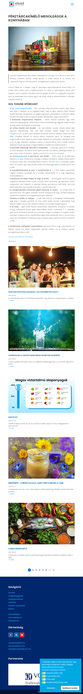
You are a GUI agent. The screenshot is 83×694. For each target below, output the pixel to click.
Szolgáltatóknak (15, 599)
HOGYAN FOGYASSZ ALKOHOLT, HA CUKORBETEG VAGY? (33, 292)
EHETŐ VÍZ (13, 417)
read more (41, 300)
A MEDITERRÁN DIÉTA (17, 548)
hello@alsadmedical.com (19, 649)
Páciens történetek (16, 606)
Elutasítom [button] (51, 688)
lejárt (57, 162)
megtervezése (26, 108)
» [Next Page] (53, 570)
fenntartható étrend (52, 153)
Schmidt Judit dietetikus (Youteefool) (20, 237)
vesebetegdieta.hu (16, 643)
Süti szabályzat (15, 618)
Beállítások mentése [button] (70, 688)
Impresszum (13, 621)
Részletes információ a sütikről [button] (53, 670)
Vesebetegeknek (15, 596)
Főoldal (11, 593)
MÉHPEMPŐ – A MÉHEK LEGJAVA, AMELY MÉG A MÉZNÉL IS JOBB (35, 483)
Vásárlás (12, 603)
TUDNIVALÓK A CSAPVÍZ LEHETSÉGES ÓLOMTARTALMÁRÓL (34, 355)
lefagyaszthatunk (16, 134)
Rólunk (11, 609)
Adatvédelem (14, 615)
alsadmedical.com (16, 646)
